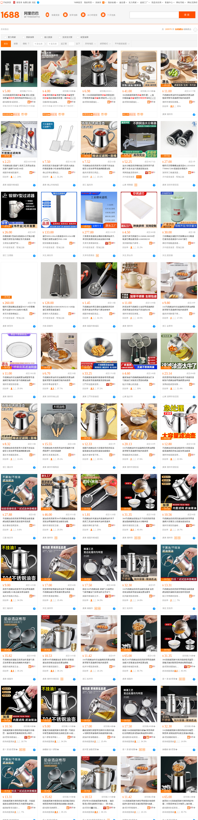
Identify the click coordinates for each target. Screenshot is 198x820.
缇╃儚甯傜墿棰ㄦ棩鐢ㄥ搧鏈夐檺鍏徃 (52, 737)
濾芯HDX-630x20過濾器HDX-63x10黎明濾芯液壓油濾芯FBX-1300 (59, 237)
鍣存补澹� (58, 106)
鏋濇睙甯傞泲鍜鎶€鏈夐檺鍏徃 (12, 808)
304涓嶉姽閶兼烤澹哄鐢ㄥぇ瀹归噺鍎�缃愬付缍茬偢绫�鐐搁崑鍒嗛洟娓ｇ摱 (138, 97)
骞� (33, 102)
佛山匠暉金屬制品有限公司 (52, 172)
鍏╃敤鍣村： (69, 106)
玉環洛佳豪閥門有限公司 (12, 243)
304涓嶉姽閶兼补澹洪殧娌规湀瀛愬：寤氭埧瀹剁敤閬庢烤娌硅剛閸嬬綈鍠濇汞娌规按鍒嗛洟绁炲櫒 (178, 661)
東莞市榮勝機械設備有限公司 (12, 314)
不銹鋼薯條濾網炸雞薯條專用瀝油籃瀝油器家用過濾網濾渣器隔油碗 (98, 378)
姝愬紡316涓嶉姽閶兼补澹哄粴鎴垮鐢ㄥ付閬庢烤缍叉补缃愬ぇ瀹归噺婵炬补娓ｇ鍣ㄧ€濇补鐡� (178, 802)
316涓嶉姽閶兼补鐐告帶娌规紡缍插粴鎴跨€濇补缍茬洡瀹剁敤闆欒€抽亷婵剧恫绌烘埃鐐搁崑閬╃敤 (138, 802)
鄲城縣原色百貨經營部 (131, 455)
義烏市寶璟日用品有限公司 (91, 172)
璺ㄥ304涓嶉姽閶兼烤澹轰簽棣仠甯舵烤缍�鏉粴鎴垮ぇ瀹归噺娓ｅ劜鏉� (98, 97)
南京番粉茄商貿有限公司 (12, 525)
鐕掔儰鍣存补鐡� (27, 106)
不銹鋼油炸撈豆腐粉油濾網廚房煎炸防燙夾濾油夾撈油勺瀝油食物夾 (98, 308)
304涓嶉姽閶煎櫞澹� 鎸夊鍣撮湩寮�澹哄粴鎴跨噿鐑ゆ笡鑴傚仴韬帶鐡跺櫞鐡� (18, 97)
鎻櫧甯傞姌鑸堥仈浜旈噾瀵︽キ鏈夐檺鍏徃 (52, 808)
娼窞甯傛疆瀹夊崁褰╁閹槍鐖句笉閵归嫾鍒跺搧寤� (131, 102)
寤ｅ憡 (33, 98)
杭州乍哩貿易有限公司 (91, 666)
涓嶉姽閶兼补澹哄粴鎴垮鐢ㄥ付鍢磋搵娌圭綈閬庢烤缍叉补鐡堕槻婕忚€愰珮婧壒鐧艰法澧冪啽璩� (19, 802)
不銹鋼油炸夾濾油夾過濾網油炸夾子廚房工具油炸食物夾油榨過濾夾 (98, 520)
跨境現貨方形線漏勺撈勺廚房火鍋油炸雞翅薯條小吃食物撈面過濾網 (58, 167)
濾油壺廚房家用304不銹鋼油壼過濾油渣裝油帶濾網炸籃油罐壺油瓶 (59, 520)
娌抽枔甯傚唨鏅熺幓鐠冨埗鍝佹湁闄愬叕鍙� (91, 737)
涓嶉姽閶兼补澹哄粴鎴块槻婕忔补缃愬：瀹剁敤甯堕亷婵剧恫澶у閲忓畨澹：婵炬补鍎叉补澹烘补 (18, 732)
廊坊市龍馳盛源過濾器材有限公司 (171, 243)
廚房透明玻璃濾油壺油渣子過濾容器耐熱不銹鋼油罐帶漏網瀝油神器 (178, 378)
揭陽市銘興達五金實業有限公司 (12, 666)
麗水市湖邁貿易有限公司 (12, 455)
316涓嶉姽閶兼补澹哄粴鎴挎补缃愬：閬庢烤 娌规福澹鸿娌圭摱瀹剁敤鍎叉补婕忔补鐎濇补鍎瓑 (178, 732)
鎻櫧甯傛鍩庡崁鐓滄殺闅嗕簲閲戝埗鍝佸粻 (12, 102)
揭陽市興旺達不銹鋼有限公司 (91, 525)
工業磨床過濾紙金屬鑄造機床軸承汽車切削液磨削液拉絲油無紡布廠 (98, 237)
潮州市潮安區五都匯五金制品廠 (52, 525)
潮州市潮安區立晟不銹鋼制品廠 (131, 525)
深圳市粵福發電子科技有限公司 (52, 384)
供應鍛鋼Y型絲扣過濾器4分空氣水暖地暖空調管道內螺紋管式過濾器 (19, 237)
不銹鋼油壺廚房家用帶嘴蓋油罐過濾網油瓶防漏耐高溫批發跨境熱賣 (18, 520)
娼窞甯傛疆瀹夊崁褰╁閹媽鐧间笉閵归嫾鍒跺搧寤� (91, 102)
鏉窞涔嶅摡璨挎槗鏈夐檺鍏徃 (131, 808)
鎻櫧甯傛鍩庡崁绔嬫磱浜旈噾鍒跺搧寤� (131, 737)
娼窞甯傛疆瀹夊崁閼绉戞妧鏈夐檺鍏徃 (12, 737)
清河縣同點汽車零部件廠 (131, 243)
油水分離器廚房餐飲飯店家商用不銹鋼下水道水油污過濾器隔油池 (138, 167)
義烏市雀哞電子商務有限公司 (91, 455)
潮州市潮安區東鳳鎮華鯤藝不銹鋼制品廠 (131, 314)
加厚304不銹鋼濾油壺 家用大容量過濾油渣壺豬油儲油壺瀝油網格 (58, 661)
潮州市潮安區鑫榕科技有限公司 (171, 525)
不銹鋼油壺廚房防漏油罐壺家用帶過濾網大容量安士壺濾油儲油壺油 (178, 520)
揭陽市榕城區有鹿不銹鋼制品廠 (131, 666)
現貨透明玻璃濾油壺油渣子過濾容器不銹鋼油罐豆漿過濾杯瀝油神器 (58, 590)
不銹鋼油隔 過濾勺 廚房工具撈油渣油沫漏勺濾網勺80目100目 (19, 167)
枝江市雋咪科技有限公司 (171, 596)
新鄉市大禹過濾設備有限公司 (52, 314)
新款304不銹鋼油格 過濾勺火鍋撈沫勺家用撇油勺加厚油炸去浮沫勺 (98, 590)
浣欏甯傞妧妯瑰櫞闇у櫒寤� (52, 102)
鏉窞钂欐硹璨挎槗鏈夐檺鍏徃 (171, 737)
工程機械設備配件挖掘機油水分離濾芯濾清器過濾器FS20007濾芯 (178, 237)
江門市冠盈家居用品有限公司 (91, 384)
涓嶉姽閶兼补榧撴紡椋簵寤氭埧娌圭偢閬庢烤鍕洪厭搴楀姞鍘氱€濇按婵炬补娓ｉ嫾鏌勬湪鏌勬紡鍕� (59, 802)
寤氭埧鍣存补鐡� (10, 106)
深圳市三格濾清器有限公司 (171, 172)
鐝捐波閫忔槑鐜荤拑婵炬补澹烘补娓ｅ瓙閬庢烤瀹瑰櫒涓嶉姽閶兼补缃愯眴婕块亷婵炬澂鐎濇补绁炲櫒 (98, 732)
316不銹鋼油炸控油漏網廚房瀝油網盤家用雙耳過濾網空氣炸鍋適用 (178, 308)
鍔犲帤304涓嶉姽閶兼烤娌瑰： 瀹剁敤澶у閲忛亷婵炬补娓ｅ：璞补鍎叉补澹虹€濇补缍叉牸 (98, 802)
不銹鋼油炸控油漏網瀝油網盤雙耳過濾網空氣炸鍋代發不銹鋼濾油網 (18, 378)
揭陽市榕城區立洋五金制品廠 (91, 596)
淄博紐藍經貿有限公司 (171, 384)
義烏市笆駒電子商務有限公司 (171, 314)
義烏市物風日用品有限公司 (12, 596)
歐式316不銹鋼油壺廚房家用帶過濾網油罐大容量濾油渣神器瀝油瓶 (138, 661)
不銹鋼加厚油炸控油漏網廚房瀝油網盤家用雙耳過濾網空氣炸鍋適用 (178, 96)
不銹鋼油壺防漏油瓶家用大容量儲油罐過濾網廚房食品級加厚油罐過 (178, 449)
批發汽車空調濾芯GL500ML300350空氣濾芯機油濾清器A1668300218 (138, 237)
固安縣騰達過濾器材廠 (52, 243)
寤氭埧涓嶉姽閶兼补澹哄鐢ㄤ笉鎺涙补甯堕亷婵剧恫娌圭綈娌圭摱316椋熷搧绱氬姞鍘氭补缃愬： (59, 732)
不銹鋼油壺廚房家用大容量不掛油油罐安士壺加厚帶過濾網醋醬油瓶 (98, 167)
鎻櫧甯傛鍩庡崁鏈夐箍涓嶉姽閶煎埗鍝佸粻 (171, 808)
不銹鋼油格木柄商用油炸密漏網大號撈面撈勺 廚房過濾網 (58, 449)
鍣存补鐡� (47, 106)
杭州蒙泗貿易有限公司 (131, 596)
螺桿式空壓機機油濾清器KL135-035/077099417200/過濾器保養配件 (178, 167)
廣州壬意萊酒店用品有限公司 (52, 455)
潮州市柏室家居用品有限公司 (171, 455)
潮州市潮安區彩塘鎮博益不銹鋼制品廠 (12, 384)
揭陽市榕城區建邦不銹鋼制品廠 (12, 172)
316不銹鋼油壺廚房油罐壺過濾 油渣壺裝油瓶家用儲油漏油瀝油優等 (138, 590)
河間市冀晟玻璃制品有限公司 (52, 596)
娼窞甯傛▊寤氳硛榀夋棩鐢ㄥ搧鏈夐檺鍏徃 (91, 808)
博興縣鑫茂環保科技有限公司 (131, 172)
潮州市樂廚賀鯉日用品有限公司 (52, 666)
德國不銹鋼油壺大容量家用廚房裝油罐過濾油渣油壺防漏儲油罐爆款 (98, 449)
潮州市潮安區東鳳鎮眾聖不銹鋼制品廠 (171, 102)
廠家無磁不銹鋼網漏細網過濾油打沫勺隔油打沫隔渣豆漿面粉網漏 (138, 378)
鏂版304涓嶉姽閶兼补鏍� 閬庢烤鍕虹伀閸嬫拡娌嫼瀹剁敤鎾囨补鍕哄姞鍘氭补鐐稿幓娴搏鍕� (138, 732)
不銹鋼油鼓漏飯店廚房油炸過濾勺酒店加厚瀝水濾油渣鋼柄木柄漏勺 (18, 661)
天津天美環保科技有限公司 (91, 243)
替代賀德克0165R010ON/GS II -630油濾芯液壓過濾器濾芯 (59, 308)
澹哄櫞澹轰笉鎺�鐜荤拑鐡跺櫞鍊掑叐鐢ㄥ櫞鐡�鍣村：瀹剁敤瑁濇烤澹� (58, 97)
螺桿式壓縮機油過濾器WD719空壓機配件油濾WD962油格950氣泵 (19, 308)
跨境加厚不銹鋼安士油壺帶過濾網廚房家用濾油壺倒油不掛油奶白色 (138, 308)
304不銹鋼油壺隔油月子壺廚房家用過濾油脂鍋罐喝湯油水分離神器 (138, 520)
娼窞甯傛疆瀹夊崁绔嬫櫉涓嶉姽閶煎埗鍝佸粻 (171, 666)
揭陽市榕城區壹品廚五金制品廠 (91, 314)
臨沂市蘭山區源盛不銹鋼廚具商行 (131, 384)
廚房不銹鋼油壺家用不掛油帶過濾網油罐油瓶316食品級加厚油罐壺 (18, 590)
